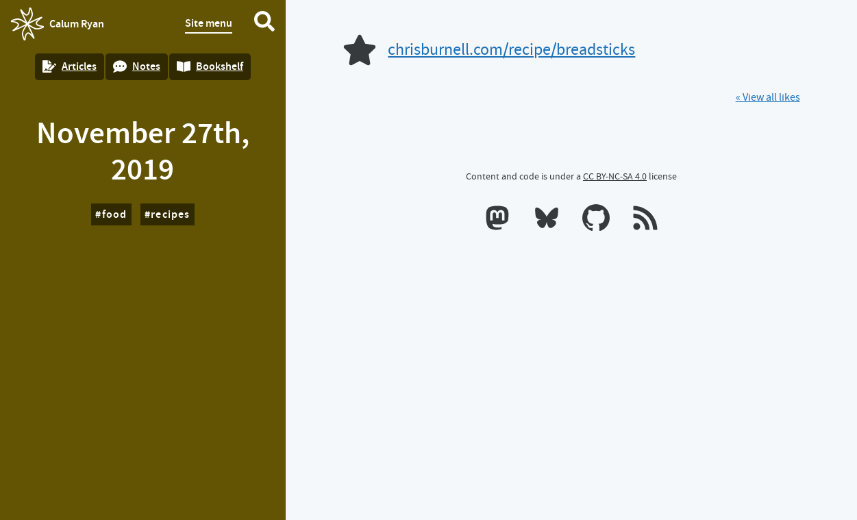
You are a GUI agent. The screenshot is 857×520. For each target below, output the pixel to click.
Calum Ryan (57, 24)
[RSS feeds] (645, 220)
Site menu (208, 23)
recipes (170, 214)
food (114, 214)
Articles (69, 66)
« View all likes (768, 97)
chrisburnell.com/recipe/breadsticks (511, 49)
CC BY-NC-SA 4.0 (615, 176)
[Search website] (264, 23)
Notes (136, 66)
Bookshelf (210, 66)
